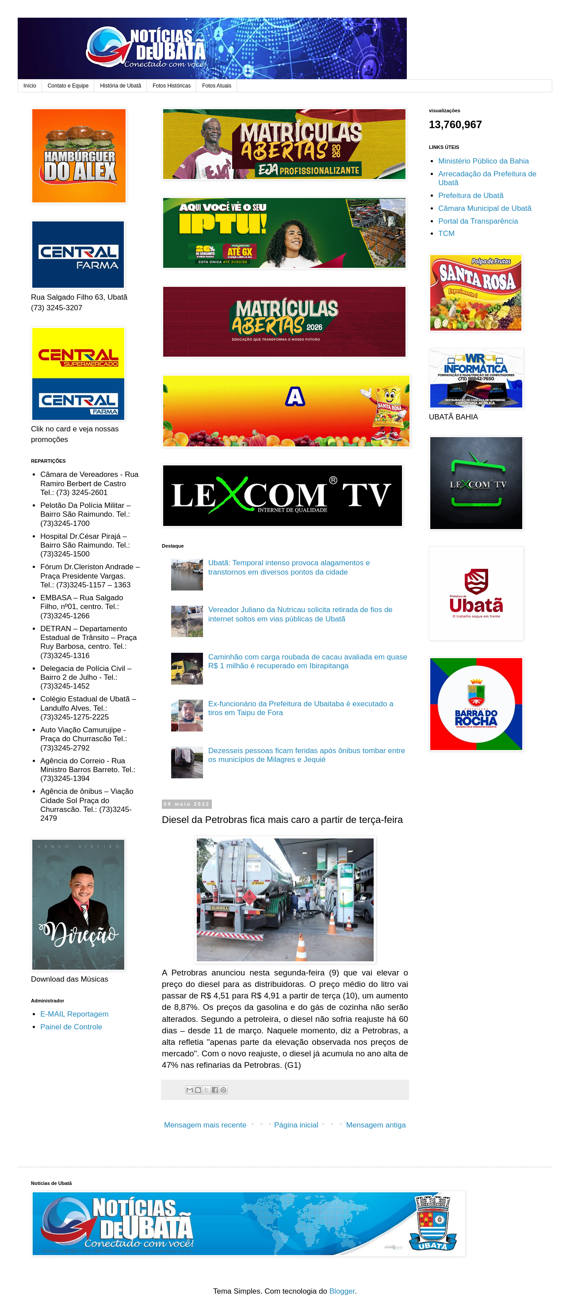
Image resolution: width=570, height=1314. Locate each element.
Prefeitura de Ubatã (470, 195)
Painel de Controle (71, 1027)
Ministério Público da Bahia (483, 161)
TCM (446, 233)
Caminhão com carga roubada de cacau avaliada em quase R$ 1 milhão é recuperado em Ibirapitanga (307, 661)
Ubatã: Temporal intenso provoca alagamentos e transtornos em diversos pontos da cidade (289, 567)
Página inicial (296, 1125)
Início (29, 86)
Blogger (342, 1291)
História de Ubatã (120, 86)
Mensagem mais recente (205, 1125)
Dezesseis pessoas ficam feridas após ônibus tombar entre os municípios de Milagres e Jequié (306, 755)
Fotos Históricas (172, 86)
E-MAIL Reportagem (74, 1014)
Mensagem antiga (376, 1125)
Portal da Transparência (478, 221)
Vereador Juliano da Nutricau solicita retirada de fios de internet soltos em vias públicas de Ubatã (300, 614)
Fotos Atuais (216, 86)
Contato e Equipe (68, 86)
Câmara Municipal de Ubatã (485, 208)
